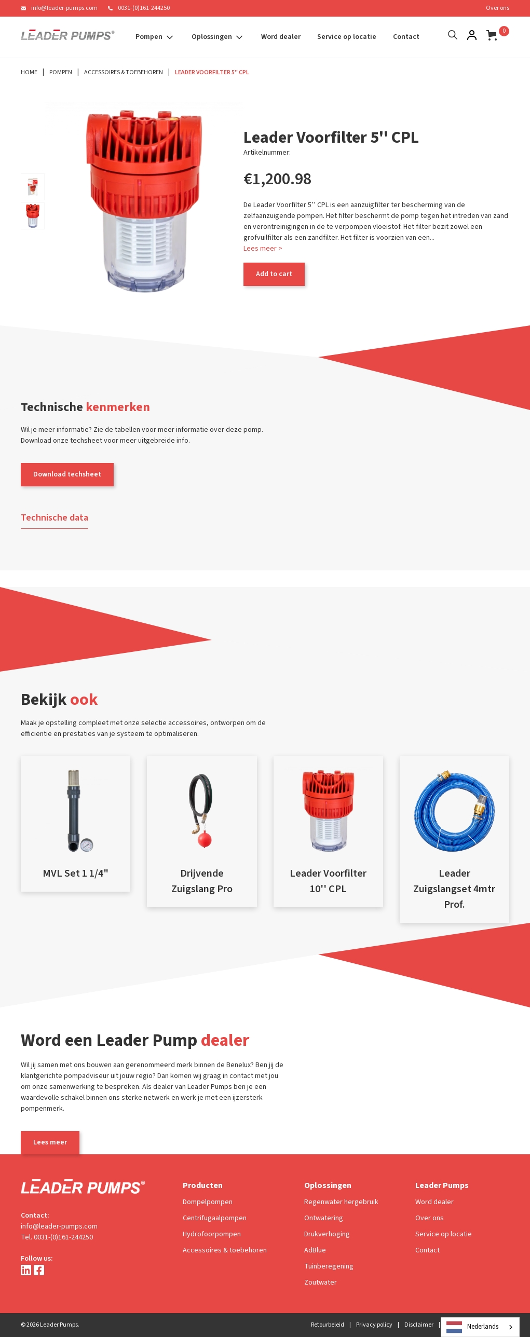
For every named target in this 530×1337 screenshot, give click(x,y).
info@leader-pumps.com (64, 8)
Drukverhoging (327, 1234)
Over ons (497, 8)
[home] (68, 37)
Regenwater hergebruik (341, 1202)
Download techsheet (67, 474)
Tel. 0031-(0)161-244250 (57, 1237)
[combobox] (480, 1327)
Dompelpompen (208, 1202)
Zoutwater (320, 1282)
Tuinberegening (329, 1266)
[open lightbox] (33, 186)
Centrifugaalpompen (215, 1218)
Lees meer (50, 1142)
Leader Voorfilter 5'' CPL (212, 72)
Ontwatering (323, 1218)
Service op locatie (346, 37)
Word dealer (281, 37)
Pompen (60, 72)
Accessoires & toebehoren (225, 1250)
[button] (155, 37)
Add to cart (274, 274)
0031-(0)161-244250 (144, 8)
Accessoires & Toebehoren (123, 72)
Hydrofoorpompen (212, 1234)
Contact (406, 37)
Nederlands (472, 1327)
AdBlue (315, 1250)
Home (29, 72)
